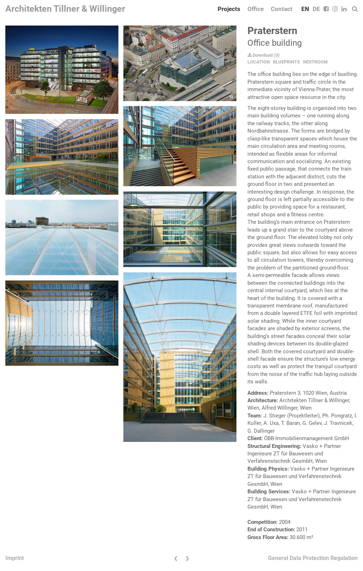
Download (260, 55)
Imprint (14, 558)
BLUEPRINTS (286, 62)
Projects (229, 8)
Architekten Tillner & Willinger (65, 9)
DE (316, 8)
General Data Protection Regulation (313, 558)
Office (255, 8)
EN (305, 8)
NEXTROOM (315, 62)
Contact (281, 8)
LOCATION (258, 62)
